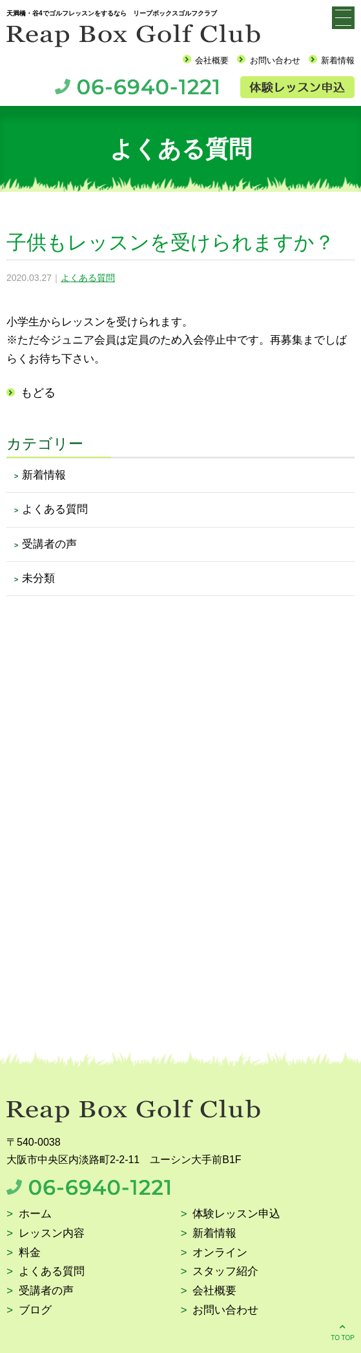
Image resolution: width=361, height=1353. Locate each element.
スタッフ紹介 (225, 1272)
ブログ (35, 1311)
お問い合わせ (275, 60)
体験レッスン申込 (236, 1214)
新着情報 (338, 60)
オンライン (219, 1253)
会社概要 (212, 60)
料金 (30, 1253)
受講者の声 (49, 544)
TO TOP (343, 1331)
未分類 (38, 578)
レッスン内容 (52, 1234)
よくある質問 (88, 278)
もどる (38, 392)
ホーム (35, 1214)
